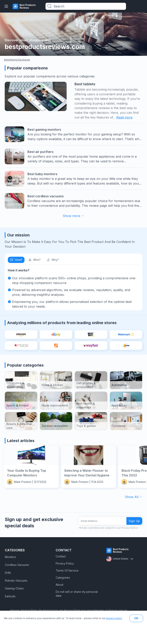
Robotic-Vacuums (16, 580)
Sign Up (134, 521)
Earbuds (10, 596)
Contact (61, 556)
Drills (8, 572)
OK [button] (136, 618)
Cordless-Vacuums (17, 564)
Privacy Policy (65, 563)
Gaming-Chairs (14, 588)
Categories (63, 577)
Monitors (10, 557)
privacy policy (114, 618)
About (59, 584)
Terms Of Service (67, 570)
